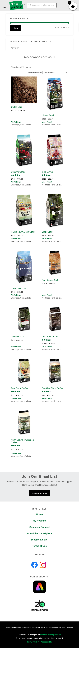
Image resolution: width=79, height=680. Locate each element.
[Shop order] (55, 72)
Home (39, 514)
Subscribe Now (39, 493)
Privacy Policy (33, 642)
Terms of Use (39, 546)
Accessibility (46, 642)
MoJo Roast (16, 122)
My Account (39, 520)
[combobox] (40, 47)
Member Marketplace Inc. (51, 635)
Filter (15, 28)
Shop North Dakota (17, 5)
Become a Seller (39, 539)
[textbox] (40, 48)
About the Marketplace (39, 533)
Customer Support (39, 527)
